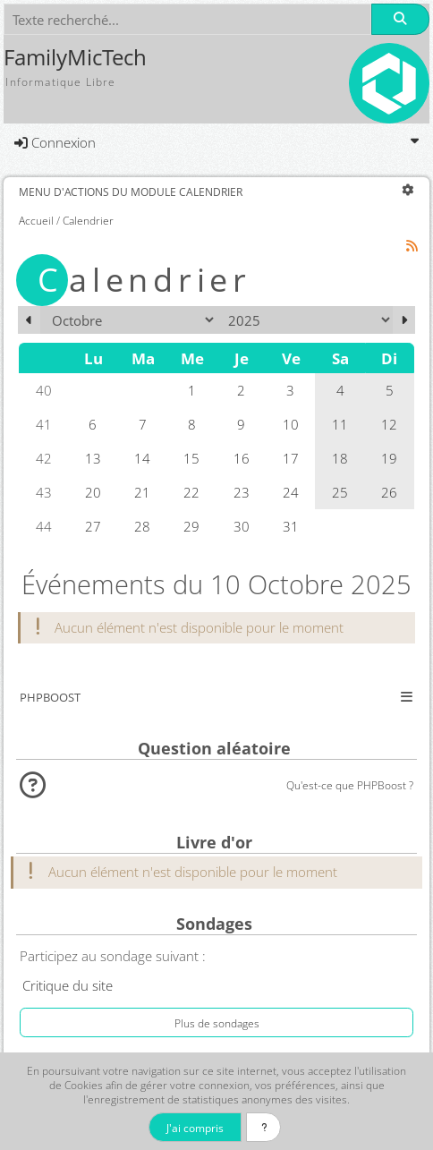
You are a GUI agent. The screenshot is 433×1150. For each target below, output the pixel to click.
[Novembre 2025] (404, 320)
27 (93, 526)
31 (291, 526)
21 (142, 492)
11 (340, 424)
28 (142, 526)
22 (191, 492)
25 (340, 492)
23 (241, 492)
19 (389, 458)
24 (291, 492)
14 (142, 458)
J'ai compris (195, 1127)
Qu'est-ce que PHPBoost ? (349, 785)
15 (191, 458)
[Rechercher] (400, 19)
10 (291, 424)
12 (389, 424)
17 (291, 458)
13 (93, 458)
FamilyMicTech (75, 57)
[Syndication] (412, 246)
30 (241, 526)
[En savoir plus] (263, 1127)
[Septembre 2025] (29, 320)
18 (340, 458)
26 (389, 492)
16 (241, 458)
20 (93, 492)
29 (191, 526)
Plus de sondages (216, 1023)
